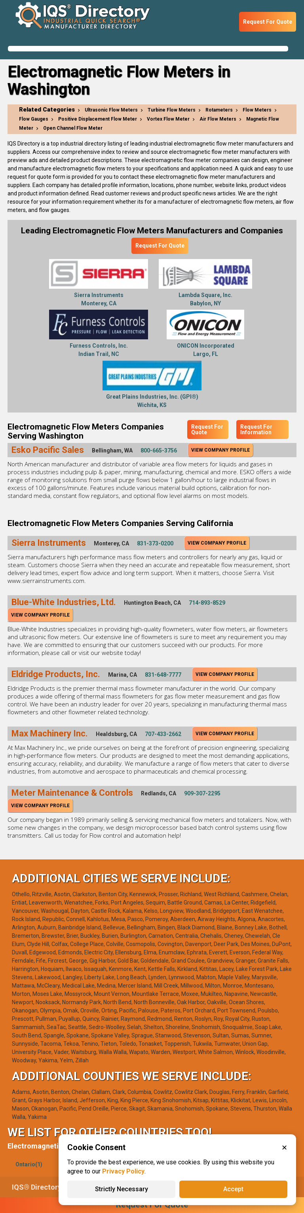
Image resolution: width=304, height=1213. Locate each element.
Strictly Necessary (121, 1189)
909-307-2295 (202, 793)
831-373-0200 (155, 543)
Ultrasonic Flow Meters (111, 110)
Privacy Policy (123, 1171)
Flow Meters (257, 110)
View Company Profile (220, 450)
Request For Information (256, 429)
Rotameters (219, 110)
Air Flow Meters (218, 119)
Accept (233, 1189)
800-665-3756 (159, 450)
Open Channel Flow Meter (73, 128)
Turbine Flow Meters (172, 110)
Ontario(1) (28, 1164)
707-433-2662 (163, 734)
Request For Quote (267, 22)
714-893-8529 (207, 603)
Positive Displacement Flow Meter (97, 119)
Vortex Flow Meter (168, 119)
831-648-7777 (163, 675)
